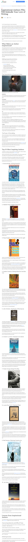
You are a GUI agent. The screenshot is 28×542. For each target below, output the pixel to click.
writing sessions (15, 29)
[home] (3, 1)
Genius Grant (14, 402)
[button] (26, 1)
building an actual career (17, 473)
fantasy (11, 353)
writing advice (5, 520)
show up (14, 100)
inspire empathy (23, 142)
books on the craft (17, 218)
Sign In (14, 1)
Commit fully (5, 64)
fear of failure (15, 152)
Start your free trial (20, 1)
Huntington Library (18, 198)
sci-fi (9, 182)
